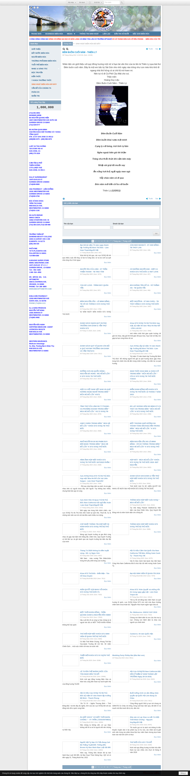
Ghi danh (82, 2)
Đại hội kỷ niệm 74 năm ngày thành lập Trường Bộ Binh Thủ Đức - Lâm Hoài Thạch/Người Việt (94, 247)
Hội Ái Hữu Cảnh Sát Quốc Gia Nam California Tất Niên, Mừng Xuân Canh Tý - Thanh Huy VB (145, 553)
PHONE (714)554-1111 (37, 307)
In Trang (63, 198)
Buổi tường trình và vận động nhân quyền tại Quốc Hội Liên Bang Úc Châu (144, 695)
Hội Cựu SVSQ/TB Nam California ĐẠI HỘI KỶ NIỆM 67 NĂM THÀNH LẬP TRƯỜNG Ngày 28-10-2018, (145, 674)
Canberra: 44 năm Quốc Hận (141, 634)
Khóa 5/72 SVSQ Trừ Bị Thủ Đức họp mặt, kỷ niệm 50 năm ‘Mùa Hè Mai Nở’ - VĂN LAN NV (145, 325)
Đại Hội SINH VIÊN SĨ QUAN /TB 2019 (145, 573)
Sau (156, 49)
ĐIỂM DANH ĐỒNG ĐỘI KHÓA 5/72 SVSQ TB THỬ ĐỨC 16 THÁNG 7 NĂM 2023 (145, 391)
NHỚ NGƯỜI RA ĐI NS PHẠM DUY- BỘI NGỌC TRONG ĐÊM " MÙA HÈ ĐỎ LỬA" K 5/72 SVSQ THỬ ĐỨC (94, 444)
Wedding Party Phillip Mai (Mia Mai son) (128, 655)
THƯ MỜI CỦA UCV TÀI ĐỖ (141, 742)
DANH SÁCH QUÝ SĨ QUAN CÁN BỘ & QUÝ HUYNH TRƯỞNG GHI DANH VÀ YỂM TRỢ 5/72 (94, 348)
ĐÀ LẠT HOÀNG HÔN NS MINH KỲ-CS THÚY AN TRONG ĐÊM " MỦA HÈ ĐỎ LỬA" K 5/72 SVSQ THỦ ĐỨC (145, 408)
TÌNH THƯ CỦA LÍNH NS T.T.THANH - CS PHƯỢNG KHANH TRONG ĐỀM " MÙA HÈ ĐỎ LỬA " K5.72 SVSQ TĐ (95, 408)
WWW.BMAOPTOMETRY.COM (40, 293)
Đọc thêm (107, 262)
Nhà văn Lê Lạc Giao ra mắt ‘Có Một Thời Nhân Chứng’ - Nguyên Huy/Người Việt (144, 719)
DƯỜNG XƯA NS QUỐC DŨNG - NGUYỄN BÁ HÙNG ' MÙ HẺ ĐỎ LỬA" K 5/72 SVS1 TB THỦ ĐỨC (95, 373)
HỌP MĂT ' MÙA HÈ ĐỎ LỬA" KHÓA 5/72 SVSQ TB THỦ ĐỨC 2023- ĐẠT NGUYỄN (144, 462)
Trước (151, 49)
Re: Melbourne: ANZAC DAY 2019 (143, 612)
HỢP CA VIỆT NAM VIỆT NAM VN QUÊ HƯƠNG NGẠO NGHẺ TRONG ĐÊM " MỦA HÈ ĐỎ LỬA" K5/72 (95, 391)
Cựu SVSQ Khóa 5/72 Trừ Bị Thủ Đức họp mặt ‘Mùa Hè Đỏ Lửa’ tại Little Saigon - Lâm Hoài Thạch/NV (95, 478)
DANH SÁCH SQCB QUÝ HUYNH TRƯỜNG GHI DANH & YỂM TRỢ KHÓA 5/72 (93, 325)
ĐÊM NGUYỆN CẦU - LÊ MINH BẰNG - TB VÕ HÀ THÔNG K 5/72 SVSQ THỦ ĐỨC (95, 303)
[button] (71, 33)
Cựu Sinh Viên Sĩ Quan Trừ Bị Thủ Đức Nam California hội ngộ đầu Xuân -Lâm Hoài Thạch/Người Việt (95, 502)
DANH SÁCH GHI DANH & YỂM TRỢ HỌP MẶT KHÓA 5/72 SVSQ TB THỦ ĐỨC (144, 478)
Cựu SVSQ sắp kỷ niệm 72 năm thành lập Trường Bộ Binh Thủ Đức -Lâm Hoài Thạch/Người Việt (145, 348)
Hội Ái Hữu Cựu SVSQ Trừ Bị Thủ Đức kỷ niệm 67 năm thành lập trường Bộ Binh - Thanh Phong (95, 695)
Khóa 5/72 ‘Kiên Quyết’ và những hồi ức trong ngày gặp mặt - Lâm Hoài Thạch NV (145, 592)
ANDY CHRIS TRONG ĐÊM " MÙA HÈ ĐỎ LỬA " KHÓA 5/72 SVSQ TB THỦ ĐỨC (95, 425)
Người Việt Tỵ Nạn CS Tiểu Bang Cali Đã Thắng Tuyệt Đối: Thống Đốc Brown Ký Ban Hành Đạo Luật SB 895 (95, 744)
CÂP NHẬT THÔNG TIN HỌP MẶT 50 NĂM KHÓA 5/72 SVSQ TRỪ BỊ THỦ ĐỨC (94, 526)
